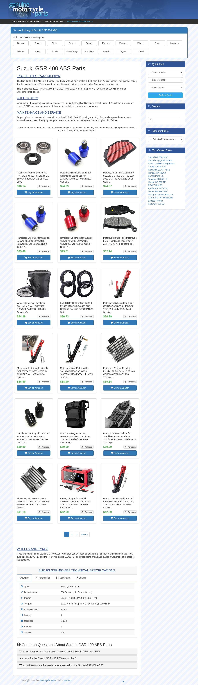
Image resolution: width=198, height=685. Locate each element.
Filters (140, 43)
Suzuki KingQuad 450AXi (160, 160)
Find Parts (165, 95)
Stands (106, 51)
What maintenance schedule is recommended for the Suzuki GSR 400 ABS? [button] (61, 665)
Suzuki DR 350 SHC (158, 157)
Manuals (174, 43)
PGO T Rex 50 (155, 185)
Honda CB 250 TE (157, 182)
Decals (89, 43)
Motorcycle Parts (48, 680)
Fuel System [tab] (63, 578)
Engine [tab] (25, 578)
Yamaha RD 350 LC (157, 179)
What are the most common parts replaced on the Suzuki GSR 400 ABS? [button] (59, 651)
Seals (38, 51)
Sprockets (89, 51)
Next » (84, 534)
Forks (157, 43)
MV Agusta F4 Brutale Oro (160, 194)
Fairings (123, 43)
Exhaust (106, 43)
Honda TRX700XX (157, 173)
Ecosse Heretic (155, 201)
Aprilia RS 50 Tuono (158, 188)
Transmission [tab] (42, 578)
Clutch (55, 43)
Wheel (140, 51)
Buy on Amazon (34, 192)
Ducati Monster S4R (158, 191)
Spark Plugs (72, 51)
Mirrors (20, 51)
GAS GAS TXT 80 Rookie (160, 197)
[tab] (77, 652)
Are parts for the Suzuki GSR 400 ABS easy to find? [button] (48, 658)
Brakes (37, 43)
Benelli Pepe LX (156, 176)
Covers (71, 43)
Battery (20, 43)
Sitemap (67, 680)
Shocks (55, 51)
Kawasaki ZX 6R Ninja (159, 169)
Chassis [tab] (81, 578)
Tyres (123, 51)
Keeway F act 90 (156, 204)
